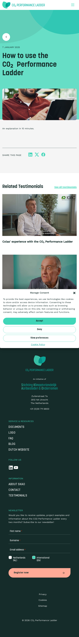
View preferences (39, 338)
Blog (12, 444)
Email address (18, 550)
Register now (39, 573)
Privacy (42, 594)
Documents (16, 427)
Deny (39, 329)
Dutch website (19, 449)
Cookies (43, 600)
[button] (74, 292)
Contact (15, 490)
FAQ (11, 438)
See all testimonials (65, 187)
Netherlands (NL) (19, 559)
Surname (15, 540)
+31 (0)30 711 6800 (39, 409)
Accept (39, 321)
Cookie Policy (38, 344)
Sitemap (42, 606)
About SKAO (17, 484)
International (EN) (43, 559)
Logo (12, 432)
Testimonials (18, 495)
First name (16, 531)
